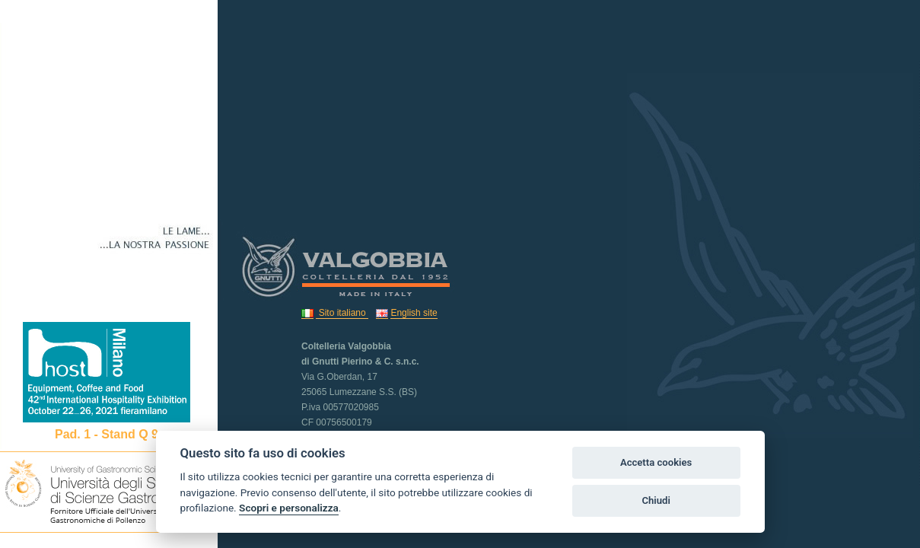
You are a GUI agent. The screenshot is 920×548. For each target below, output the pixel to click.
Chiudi (655, 500)
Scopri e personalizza (289, 508)
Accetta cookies (656, 462)
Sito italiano (342, 312)
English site (413, 312)
